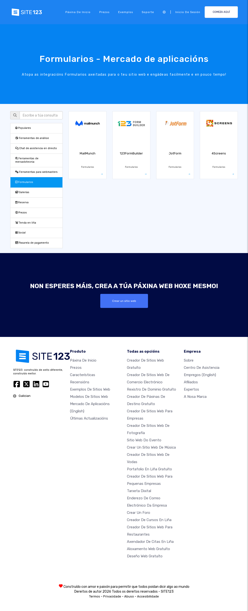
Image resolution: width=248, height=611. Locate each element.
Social (20, 232)
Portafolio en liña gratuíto (149, 469)
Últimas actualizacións (89, 418)
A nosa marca (195, 396)
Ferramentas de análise (32, 138)
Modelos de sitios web (89, 396)
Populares (23, 128)
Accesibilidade (148, 596)
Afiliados (191, 382)
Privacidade (112, 596)
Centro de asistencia (201, 367)
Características (82, 375)
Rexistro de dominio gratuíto (151, 389)
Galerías (22, 192)
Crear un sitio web (124, 301)
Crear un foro (138, 512)
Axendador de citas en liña (150, 541)
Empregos (200, 375)
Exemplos (125, 12)
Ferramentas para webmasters (36, 172)
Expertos (191, 389)
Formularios (24, 182)
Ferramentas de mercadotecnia (27, 160)
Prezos (104, 12)
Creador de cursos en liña (149, 520)
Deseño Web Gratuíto (145, 556)
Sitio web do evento (144, 440)
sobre (189, 360)
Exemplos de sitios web (90, 389)
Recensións (79, 382)
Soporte (148, 12)
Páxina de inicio (78, 12)
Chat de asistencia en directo (36, 148)
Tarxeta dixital (139, 491)
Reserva (22, 202)
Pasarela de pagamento (32, 242)
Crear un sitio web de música (151, 447)
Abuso (129, 596)
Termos (94, 596)
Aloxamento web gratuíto (148, 549)
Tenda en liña (25, 222)
